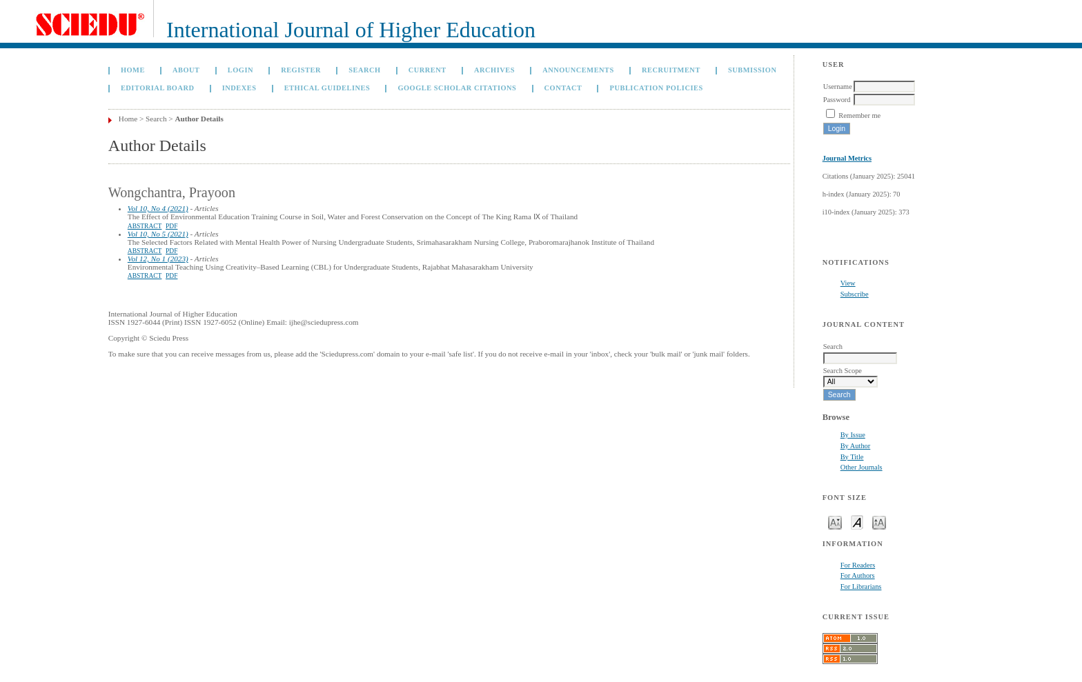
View (848, 283)
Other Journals (861, 467)
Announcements (578, 70)
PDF (171, 226)
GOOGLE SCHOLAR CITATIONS (456, 88)
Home (133, 70)
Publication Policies (656, 88)
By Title (852, 457)
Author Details (199, 118)
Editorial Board (158, 88)
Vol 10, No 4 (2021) (158, 208)
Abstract (145, 226)
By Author (855, 446)
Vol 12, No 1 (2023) (158, 258)
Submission (752, 70)
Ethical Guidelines (327, 88)
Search (364, 70)
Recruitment (671, 70)
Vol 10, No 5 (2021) (158, 234)
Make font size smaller (835, 522)
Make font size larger (879, 522)
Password (837, 99)
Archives (494, 70)
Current (427, 70)
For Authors (857, 575)
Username (837, 86)
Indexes (239, 88)
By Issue (852, 435)
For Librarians (861, 586)
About (186, 70)
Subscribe (854, 294)
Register (301, 70)
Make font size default (857, 522)
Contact (563, 88)
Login (240, 70)
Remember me (859, 115)
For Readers (858, 565)
